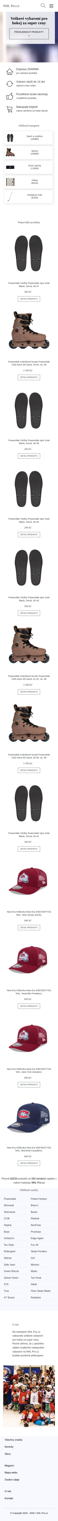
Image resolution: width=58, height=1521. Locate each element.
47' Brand (9, 1297)
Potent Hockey (39, 1199)
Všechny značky (14, 1440)
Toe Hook (36, 1277)
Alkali (34, 1284)
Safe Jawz (9, 1264)
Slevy (8, 1454)
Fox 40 (34, 1245)
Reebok (35, 1218)
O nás (8, 1491)
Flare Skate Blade (40, 1291)
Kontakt (9, 1498)
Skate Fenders (39, 1251)
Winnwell (9, 1205)
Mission (35, 1264)
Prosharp (36, 1231)
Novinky (9, 1446)
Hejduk (8, 1225)
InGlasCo (9, 1238)
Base (6, 1231)
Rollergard (9, 1251)
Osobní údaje (12, 1479)
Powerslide (10, 1199)
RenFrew (36, 1225)
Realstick (36, 1297)
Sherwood (9, 1212)
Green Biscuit (11, 1271)
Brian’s (34, 1205)
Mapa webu (11, 1472)
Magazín (9, 1465)
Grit (33, 1258)
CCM (6, 1218)
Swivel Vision (11, 1277)
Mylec (34, 1271)
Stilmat (7, 1258)
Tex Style (9, 1245)
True (6, 1291)
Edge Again (37, 1238)
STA (6, 1284)
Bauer (34, 1212)
